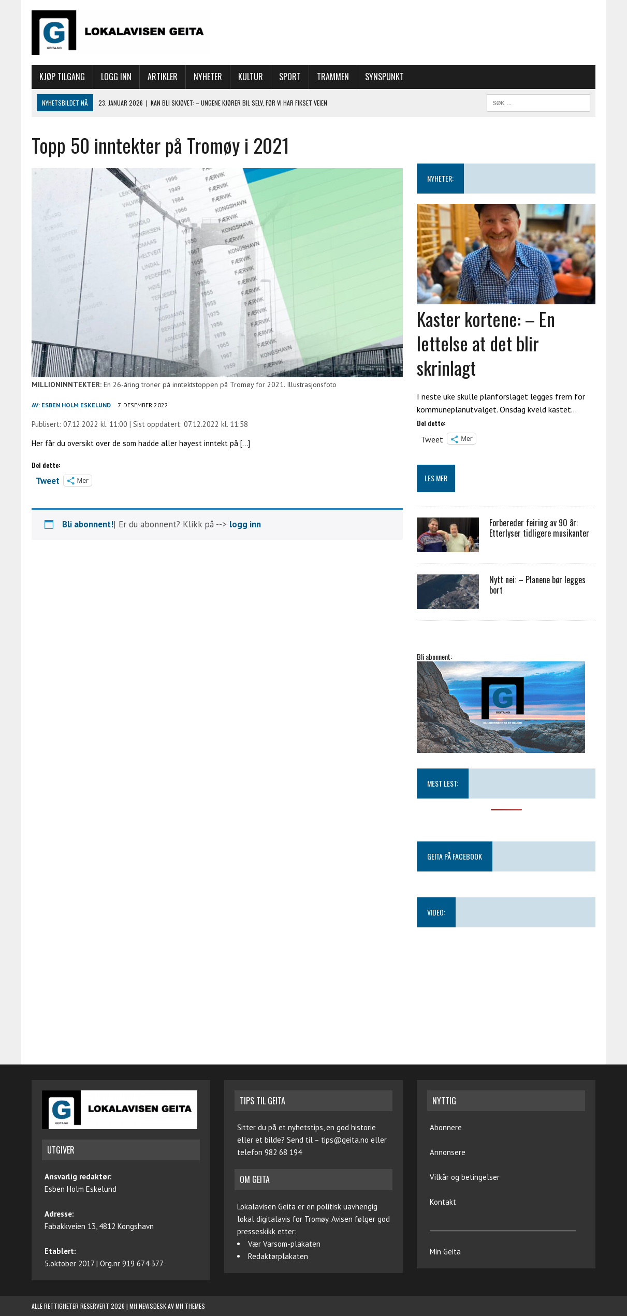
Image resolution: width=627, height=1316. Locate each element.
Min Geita (445, 1251)
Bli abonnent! (87, 524)
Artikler (163, 76)
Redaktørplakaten (278, 1256)
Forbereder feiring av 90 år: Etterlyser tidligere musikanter (539, 528)
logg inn (245, 524)
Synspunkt (384, 76)
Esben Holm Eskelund (76, 405)
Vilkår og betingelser (465, 1177)
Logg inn (116, 76)
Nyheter (208, 76)
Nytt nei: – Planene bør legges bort (537, 585)
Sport (290, 76)
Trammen (333, 76)
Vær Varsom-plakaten (284, 1244)
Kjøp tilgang (62, 76)
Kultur (250, 76)
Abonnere (446, 1127)
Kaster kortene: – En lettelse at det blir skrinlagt (486, 343)
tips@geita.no (345, 1140)
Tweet (48, 479)
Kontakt (443, 1202)
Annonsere (447, 1152)
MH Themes (190, 1306)
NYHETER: (440, 178)
